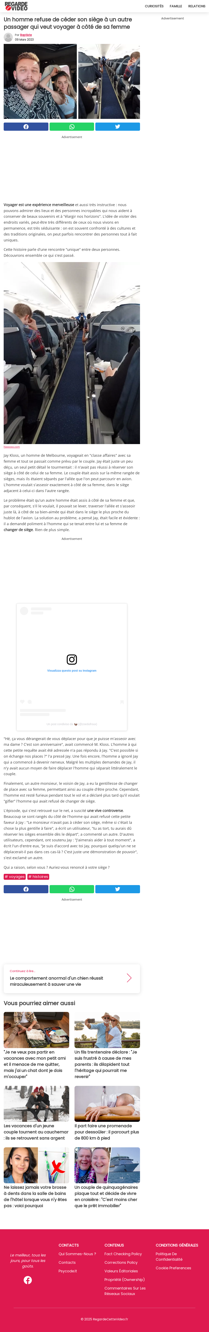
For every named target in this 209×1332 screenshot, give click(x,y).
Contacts (67, 1262)
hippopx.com (12, 447)
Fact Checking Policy (123, 1253)
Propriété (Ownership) (124, 1279)
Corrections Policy (121, 1262)
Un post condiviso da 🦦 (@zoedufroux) (72, 724)
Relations (196, 6)
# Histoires (38, 876)
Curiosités (154, 6)
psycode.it (68, 1271)
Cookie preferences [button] (173, 1268)
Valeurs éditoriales (121, 1271)
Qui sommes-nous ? (77, 1253)
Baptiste (26, 35)
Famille (176, 6)
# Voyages (15, 876)
